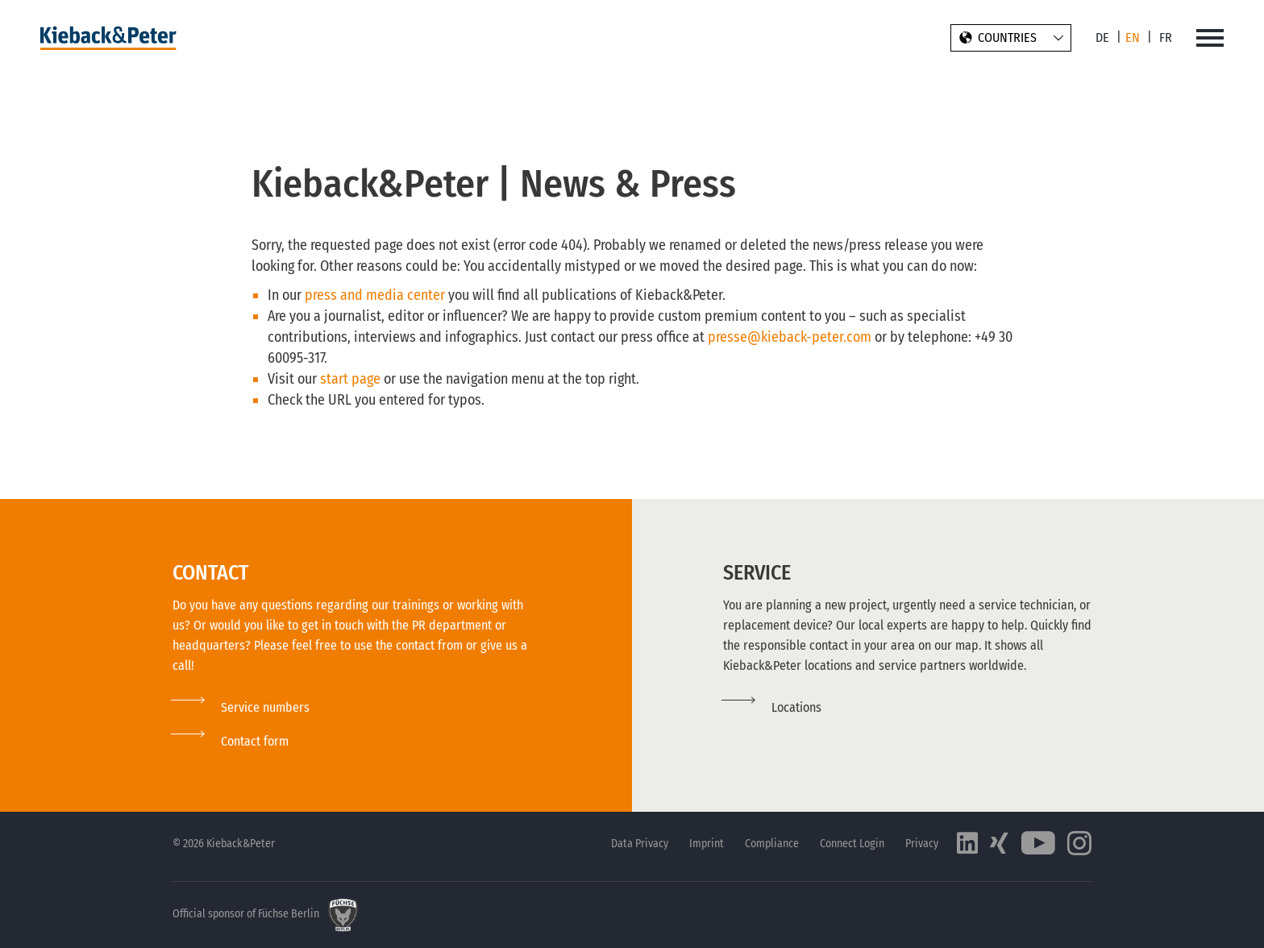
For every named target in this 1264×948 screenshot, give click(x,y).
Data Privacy (639, 843)
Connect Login (852, 843)
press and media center (375, 295)
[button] (231, 741)
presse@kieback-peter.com (789, 337)
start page (352, 379)
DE (1102, 37)
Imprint (706, 843)
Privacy (921, 843)
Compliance (772, 843)
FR (1165, 37)
